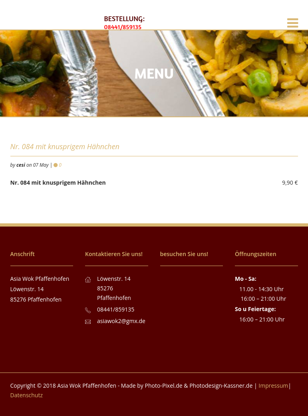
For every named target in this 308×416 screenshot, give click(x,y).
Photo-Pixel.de (164, 385)
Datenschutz (26, 395)
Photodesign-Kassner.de (220, 385)
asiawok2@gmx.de (121, 321)
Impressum (273, 385)
